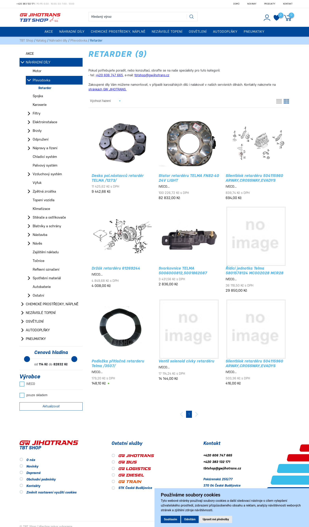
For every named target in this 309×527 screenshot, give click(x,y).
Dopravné (33, 473)
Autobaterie (42, 287)
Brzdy (37, 131)
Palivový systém (45, 165)
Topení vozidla (43, 200)
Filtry (36, 113)
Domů (236, 4)
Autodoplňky (38, 330)
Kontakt (288, 4)
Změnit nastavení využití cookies (51, 492)
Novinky (251, 4)
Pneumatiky (36, 339)
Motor (37, 71)
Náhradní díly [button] (72, 32)
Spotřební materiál (47, 278)
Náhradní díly (58, 40)
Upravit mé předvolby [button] (216, 519)
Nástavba (40, 235)
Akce (49, 32)
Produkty (269, 4)
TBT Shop (26, 40)
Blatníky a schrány (47, 226)
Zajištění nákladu (46, 252)
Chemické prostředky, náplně (52, 304)
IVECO (27, 384)
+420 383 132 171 (25, 4)
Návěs (37, 243)
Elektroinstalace (45, 122)
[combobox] (105, 101)
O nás (30, 460)
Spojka (38, 96)
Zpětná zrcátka (44, 191)
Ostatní (38, 295)
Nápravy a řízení (45, 148)
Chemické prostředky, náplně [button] (118, 32)
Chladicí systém (45, 157)
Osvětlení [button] (198, 32)
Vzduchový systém (47, 174)
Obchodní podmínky (41, 479)
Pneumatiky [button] (254, 32)
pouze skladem (33, 395)
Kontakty (33, 486)
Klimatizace (41, 209)
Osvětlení (35, 321)
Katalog (41, 40)
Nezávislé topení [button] (167, 32)
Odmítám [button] (190, 519)
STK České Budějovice (135, 488)
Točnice (38, 261)
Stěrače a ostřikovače (49, 217)
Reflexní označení (46, 269)
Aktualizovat (51, 406)
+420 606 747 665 (217, 455)
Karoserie (40, 105)
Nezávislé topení (41, 313)
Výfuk (37, 183)
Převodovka (78, 40)
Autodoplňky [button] (225, 32)
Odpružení (40, 139)
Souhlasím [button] (170, 519)
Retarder (44, 88)
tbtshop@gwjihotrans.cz (222, 468)
